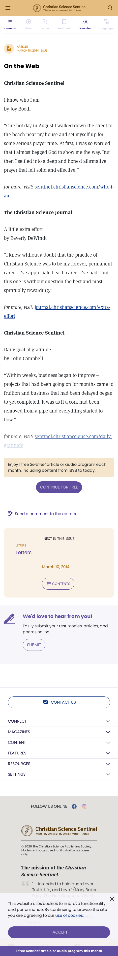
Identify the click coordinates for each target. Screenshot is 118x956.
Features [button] (17, 753)
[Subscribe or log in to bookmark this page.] (64, 25)
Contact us (59, 702)
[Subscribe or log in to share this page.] (45, 25)
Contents (58, 584)
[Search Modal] (110, 8)
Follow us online (49, 806)
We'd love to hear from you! (57, 616)
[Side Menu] (8, 8)
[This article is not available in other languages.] (106, 25)
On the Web (21, 66)
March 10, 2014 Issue (32, 50)
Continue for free (59, 487)
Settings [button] (17, 774)
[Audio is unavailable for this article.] (28, 25)
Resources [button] (19, 764)
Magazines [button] (19, 732)
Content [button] (17, 742)
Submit (34, 645)
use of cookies (69, 915)
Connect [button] (17, 721)
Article (22, 46)
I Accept (59, 932)
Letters (23, 552)
